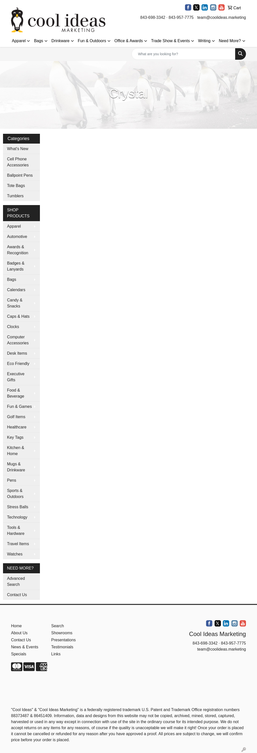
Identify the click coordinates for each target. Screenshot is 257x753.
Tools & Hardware (15, 530)
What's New (17, 149)
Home (16, 626)
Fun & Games (19, 406)
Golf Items (16, 417)
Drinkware (60, 41)
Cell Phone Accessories (18, 162)
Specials (18, 654)
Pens (11, 480)
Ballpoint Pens (20, 175)
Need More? (230, 41)
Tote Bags (16, 185)
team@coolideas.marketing (221, 17)
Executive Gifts (15, 377)
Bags (38, 41)
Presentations (63, 640)
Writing (204, 41)
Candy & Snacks (14, 303)
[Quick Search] (183, 54)
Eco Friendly (18, 363)
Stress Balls (17, 507)
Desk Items (17, 353)
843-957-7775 (181, 17)
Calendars (16, 290)
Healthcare (16, 427)
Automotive (17, 236)
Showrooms (61, 633)
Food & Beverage (15, 393)
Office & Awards (128, 41)
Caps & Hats (18, 316)
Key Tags (15, 437)
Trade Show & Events (170, 41)
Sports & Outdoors (15, 493)
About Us (19, 633)
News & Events (24, 647)
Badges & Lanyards (15, 266)
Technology (17, 517)
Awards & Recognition (17, 250)
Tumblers (15, 196)
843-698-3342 (152, 17)
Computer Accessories (18, 340)
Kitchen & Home (15, 451)
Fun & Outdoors (92, 41)
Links (55, 654)
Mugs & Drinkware (16, 467)
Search (57, 626)
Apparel (19, 41)
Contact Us (17, 595)
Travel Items (18, 544)
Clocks (13, 327)
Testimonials (62, 647)
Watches (15, 554)
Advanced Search (16, 581)
